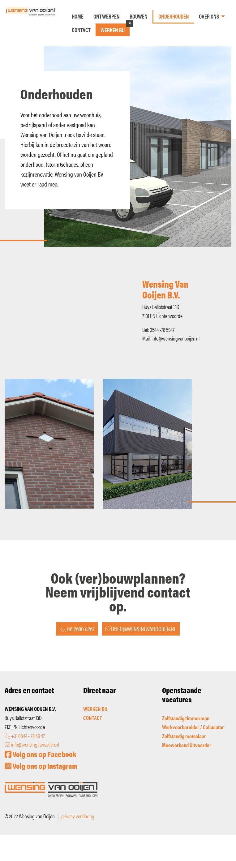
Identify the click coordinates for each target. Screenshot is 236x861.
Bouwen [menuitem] (139, 16)
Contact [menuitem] (81, 30)
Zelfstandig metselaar (184, 736)
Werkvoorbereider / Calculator (193, 727)
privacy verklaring (77, 816)
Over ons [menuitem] (209, 16)
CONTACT (92, 718)
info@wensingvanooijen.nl (32, 744)
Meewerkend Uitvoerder (186, 745)
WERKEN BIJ (95, 709)
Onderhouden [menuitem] (173, 16)
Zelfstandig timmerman (185, 718)
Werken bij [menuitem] (113, 30)
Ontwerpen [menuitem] (106, 16)
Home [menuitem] (78, 16)
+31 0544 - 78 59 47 (25, 735)
